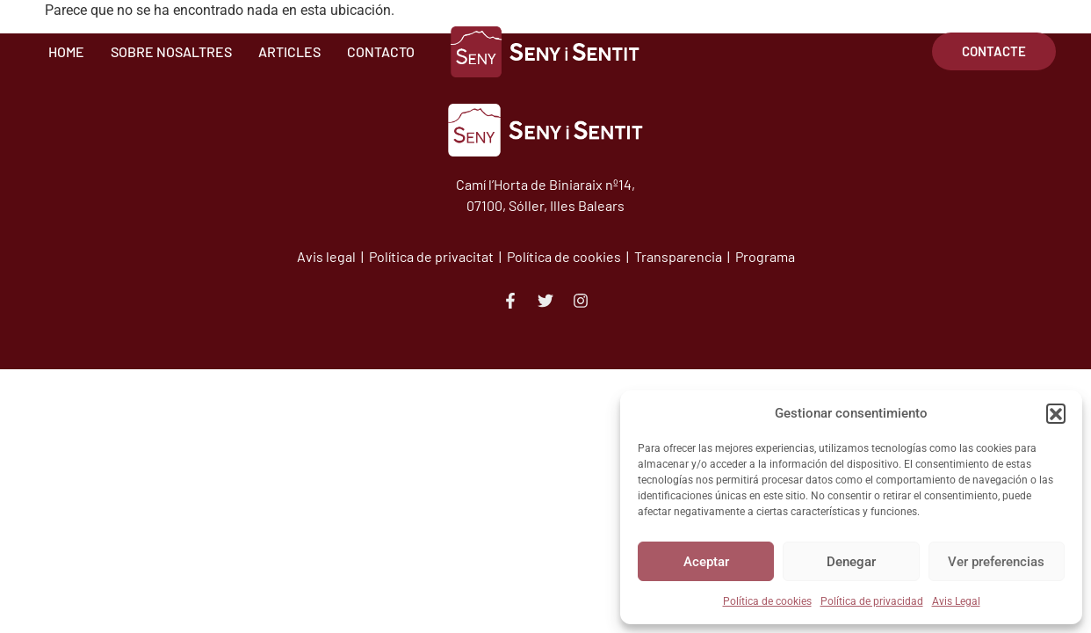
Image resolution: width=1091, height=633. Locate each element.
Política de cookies (767, 601)
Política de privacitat (431, 256)
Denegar (851, 562)
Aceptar (706, 562)
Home (66, 51)
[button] (1056, 413)
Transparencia (679, 256)
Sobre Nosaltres (171, 51)
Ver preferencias (996, 562)
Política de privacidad (871, 601)
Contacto (381, 51)
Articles (289, 51)
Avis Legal (956, 601)
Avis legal (327, 256)
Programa (765, 256)
